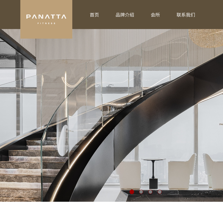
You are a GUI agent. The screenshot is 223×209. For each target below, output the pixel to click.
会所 (155, 14)
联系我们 (186, 14)
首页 (94, 14)
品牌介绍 (125, 14)
